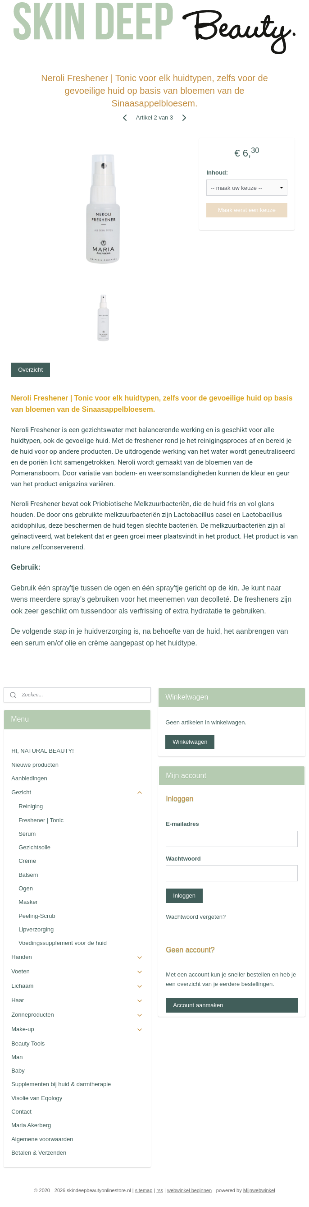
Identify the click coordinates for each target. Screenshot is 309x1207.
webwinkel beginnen (189, 1190)
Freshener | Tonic (41, 820)
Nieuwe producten (35, 764)
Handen (77, 957)
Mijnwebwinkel (259, 1190)
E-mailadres (182, 823)
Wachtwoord (183, 858)
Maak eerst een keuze (247, 210)
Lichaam (77, 986)
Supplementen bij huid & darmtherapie (61, 1084)
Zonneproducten (77, 1014)
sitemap (144, 1190)
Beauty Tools (28, 1043)
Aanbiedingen (29, 778)
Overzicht (30, 369)
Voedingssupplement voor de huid (62, 943)
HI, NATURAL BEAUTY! (42, 750)
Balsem (28, 874)
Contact (21, 1111)
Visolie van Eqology (36, 1098)
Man (17, 1057)
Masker (28, 901)
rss (159, 1190)
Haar (77, 1000)
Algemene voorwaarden (42, 1139)
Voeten (77, 971)
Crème (27, 860)
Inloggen (184, 895)
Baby (18, 1070)
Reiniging (30, 806)
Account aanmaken (198, 1005)
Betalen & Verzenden (38, 1152)
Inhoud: (217, 172)
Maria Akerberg (31, 1125)
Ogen (25, 888)
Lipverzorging (36, 929)
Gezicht (77, 792)
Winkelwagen (190, 741)
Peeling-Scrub (36, 915)
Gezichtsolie (34, 847)
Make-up (77, 1029)
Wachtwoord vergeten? (196, 916)
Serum (27, 833)
